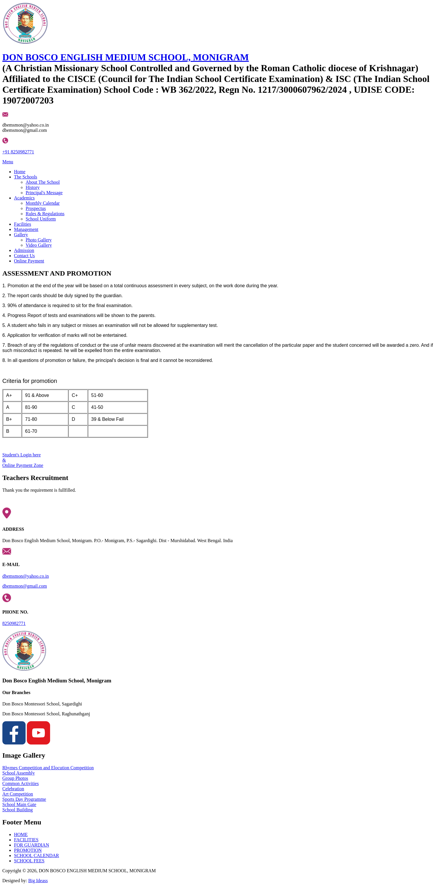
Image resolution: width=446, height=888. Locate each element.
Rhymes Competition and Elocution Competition (48, 767)
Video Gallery (39, 245)
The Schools (25, 176)
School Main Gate (19, 804)
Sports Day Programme (24, 799)
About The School (43, 182)
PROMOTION (28, 850)
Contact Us (24, 255)
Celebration (13, 788)
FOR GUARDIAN (31, 845)
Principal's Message (44, 192)
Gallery (21, 234)
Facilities (22, 224)
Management (26, 229)
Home (19, 171)
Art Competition (17, 793)
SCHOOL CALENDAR (36, 855)
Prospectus (36, 208)
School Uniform (41, 218)
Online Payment (29, 260)
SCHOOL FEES (29, 860)
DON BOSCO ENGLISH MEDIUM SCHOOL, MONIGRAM (125, 57)
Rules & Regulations (45, 213)
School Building (17, 809)
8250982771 (14, 623)
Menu (7, 161)
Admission (24, 250)
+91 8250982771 (18, 151)
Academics (24, 197)
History (33, 187)
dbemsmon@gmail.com (24, 586)
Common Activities (20, 783)
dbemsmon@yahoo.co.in (25, 576)
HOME (21, 834)
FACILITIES (26, 839)
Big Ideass (38, 880)
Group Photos (15, 778)
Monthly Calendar (43, 203)
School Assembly (18, 772)
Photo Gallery (39, 239)
